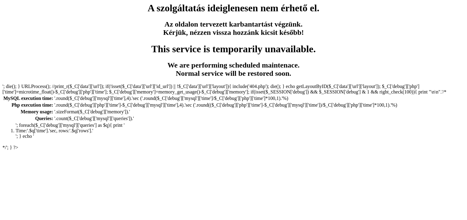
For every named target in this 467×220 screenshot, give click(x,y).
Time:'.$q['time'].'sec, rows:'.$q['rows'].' (54, 130)
